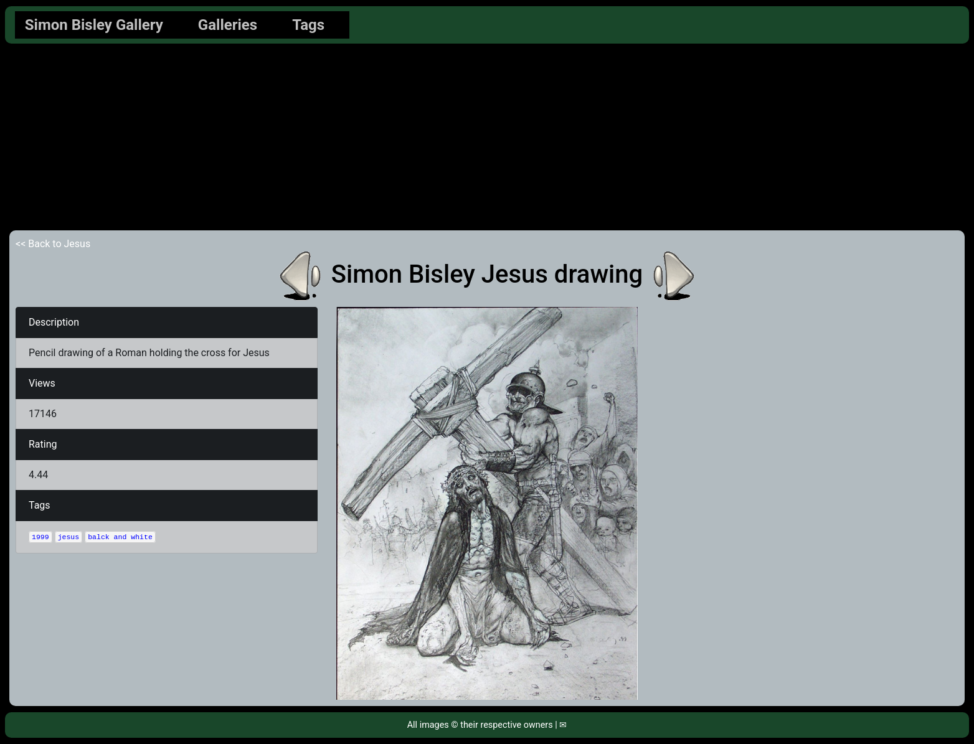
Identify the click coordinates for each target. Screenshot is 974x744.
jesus (69, 537)
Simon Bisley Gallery (94, 25)
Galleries (227, 25)
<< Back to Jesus (53, 244)
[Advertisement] (487, 137)
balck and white (120, 537)
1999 (40, 537)
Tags (308, 25)
